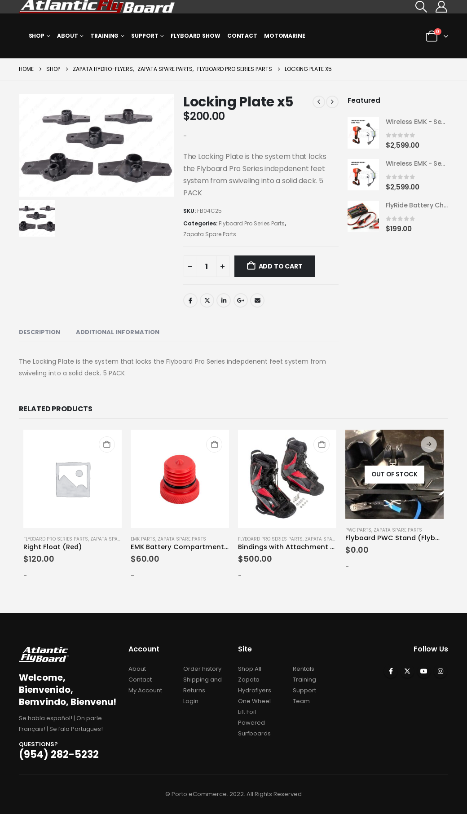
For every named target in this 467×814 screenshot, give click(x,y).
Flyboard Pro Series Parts (252, 223)
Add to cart (281, 266)
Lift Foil (247, 712)
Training (104, 36)
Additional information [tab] (117, 332)
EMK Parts (143, 539)
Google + (241, 300)
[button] (421, 7)
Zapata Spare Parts (209, 234)
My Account (145, 690)
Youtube (424, 671)
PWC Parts (358, 530)
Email (257, 300)
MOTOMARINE (284, 36)
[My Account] (441, 7)
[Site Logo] (97, 6)
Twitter (207, 300)
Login (190, 701)
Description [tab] (39, 332)
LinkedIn (223, 300)
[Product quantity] (206, 266)
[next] (332, 102)
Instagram (440, 671)
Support (144, 36)
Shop (37, 36)
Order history (202, 668)
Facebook (190, 300)
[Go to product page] (363, 133)
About (67, 36)
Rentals (303, 668)
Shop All (249, 668)
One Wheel (254, 701)
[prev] (319, 102)
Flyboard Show (195, 36)
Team (301, 701)
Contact (242, 36)
